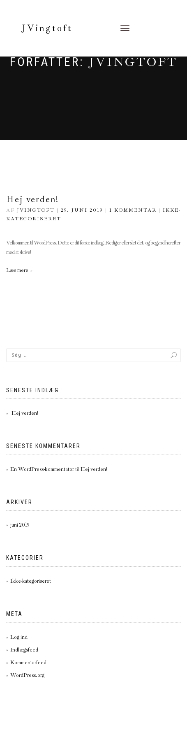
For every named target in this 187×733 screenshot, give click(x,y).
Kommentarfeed (28, 662)
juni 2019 (20, 525)
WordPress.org (27, 675)
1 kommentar (133, 210)
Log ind (19, 637)
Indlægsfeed (24, 650)
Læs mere (17, 270)
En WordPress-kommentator (42, 469)
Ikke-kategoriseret (30, 581)
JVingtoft (47, 28)
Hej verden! (32, 199)
